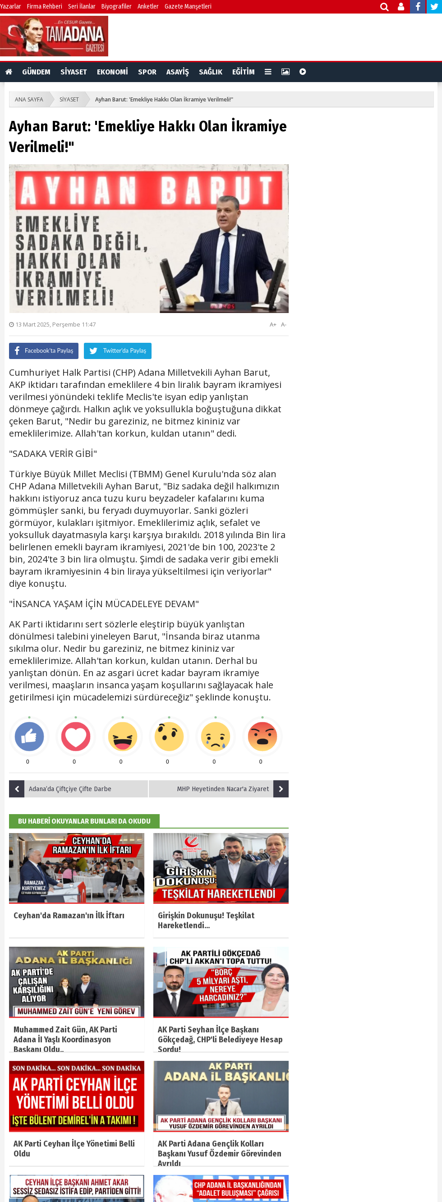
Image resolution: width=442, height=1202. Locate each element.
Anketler (148, 6)
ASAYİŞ (177, 72)
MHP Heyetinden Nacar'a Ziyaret (233, 788)
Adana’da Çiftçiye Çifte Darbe (60, 788)
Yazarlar (10, 6)
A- (283, 324)
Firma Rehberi (44, 6)
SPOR (147, 72)
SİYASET (73, 72)
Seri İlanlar (82, 6)
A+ (273, 324)
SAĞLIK (210, 72)
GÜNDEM (36, 72)
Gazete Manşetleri (188, 6)
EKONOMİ (112, 72)
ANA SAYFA (29, 99)
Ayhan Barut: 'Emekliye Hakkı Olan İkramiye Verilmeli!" (164, 99)
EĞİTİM (243, 72)
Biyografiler (116, 6)
